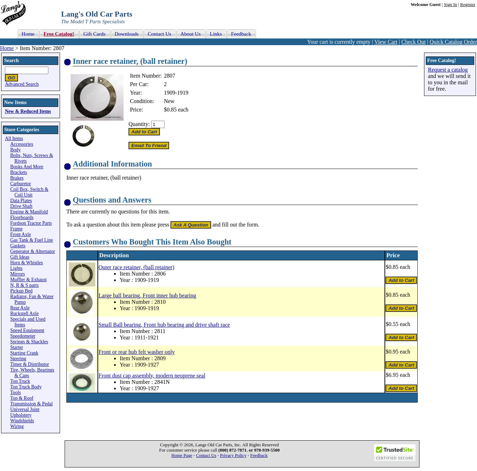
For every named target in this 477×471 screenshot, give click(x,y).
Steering (18, 358)
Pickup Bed (21, 291)
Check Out (413, 42)
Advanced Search (22, 84)
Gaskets (17, 245)
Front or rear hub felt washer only (137, 352)
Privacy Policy (233, 455)
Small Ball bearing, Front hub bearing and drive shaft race (164, 325)
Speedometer (22, 336)
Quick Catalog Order (453, 42)
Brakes (17, 178)
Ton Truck (20, 381)
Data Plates (21, 200)
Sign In (450, 4)
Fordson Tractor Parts (31, 223)
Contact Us (206, 455)
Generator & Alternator (32, 251)
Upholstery (20, 415)
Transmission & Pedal (31, 403)
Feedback (259, 455)
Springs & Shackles (29, 341)
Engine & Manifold (29, 212)
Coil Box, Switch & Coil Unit (29, 192)
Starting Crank (24, 353)
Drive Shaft (21, 206)
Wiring (17, 426)
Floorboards (22, 217)
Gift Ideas (19, 257)
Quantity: (139, 124)
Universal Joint (25, 409)
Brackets (18, 172)
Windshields (22, 420)
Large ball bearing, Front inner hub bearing (147, 295)
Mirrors (17, 274)
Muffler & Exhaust (28, 279)
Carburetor (20, 183)
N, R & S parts (24, 285)
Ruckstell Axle (24, 313)
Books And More (26, 166)
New (169, 101)
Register (467, 4)
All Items (14, 138)
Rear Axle (20, 307)
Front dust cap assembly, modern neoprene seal (152, 376)
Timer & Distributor (29, 364)
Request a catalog (448, 70)
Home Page (181, 455)
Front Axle (20, 234)
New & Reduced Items (28, 111)
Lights (16, 268)
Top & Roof (22, 398)
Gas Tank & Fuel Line (31, 240)
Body (15, 149)
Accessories (21, 144)
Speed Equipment (27, 330)
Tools (15, 392)
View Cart (385, 42)
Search (11, 60)
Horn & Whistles (26, 262)
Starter (16, 347)
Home (7, 48)
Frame (16, 228)
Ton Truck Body (26, 387)
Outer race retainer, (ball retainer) (136, 267)
